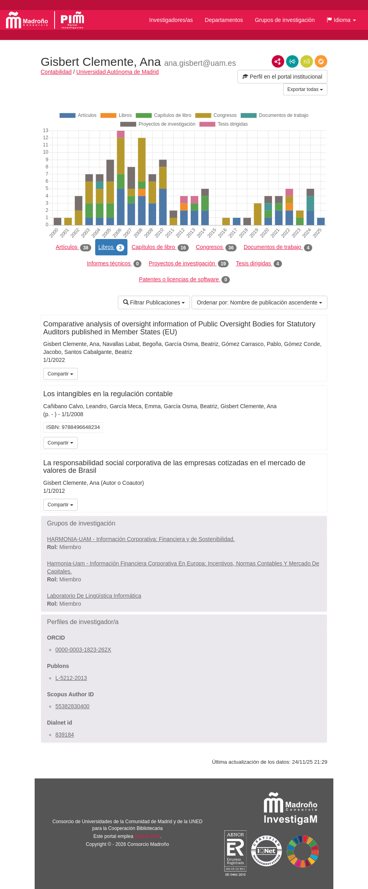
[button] (341, 20)
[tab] (184, 523)
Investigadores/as (171, 20)
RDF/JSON (321, 61)
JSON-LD (292, 61)
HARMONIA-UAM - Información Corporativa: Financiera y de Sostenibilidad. (141, 539)
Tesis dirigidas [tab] (259, 263)
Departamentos (224, 20)
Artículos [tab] (73, 247)
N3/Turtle (306, 61)
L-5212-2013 (71, 678)
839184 (64, 734)
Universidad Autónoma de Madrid (117, 72)
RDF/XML (278, 61)
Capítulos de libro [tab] (159, 247)
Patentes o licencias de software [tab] (184, 279)
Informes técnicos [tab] (114, 263)
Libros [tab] (111, 247)
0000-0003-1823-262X (83, 649)
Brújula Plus (147, 836)
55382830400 (72, 706)
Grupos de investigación (285, 20)
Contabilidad (56, 72)
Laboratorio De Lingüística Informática (94, 596)
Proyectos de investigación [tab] (189, 263)
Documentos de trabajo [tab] (278, 247)
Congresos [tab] (216, 247)
